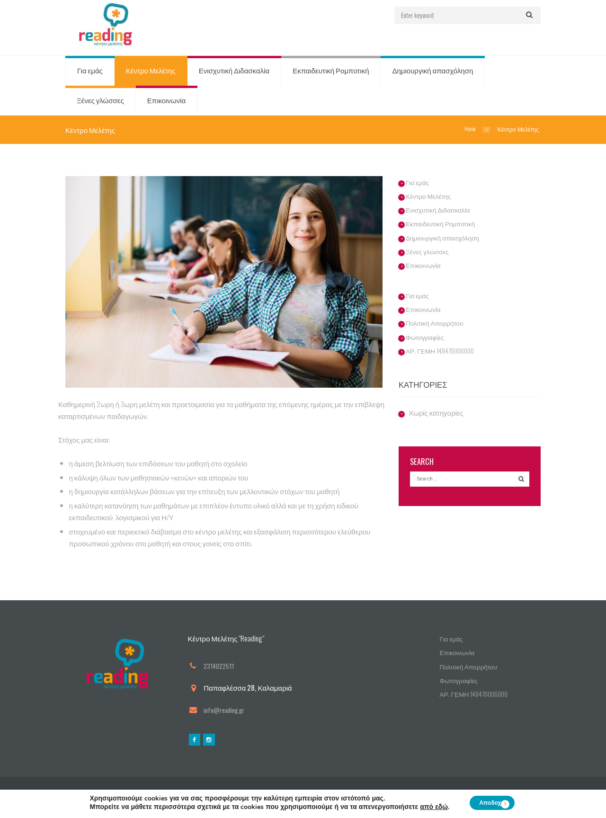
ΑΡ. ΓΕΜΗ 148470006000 (443, 351)
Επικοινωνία (166, 101)
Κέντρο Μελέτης (151, 71)
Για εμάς (90, 71)
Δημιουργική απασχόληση (432, 71)
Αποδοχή (492, 803)
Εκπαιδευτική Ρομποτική (331, 71)
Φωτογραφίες (427, 337)
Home (469, 129)
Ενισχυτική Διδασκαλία (234, 71)
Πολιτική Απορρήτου (437, 323)
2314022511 (221, 666)
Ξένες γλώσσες (100, 101)
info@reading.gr (227, 710)
